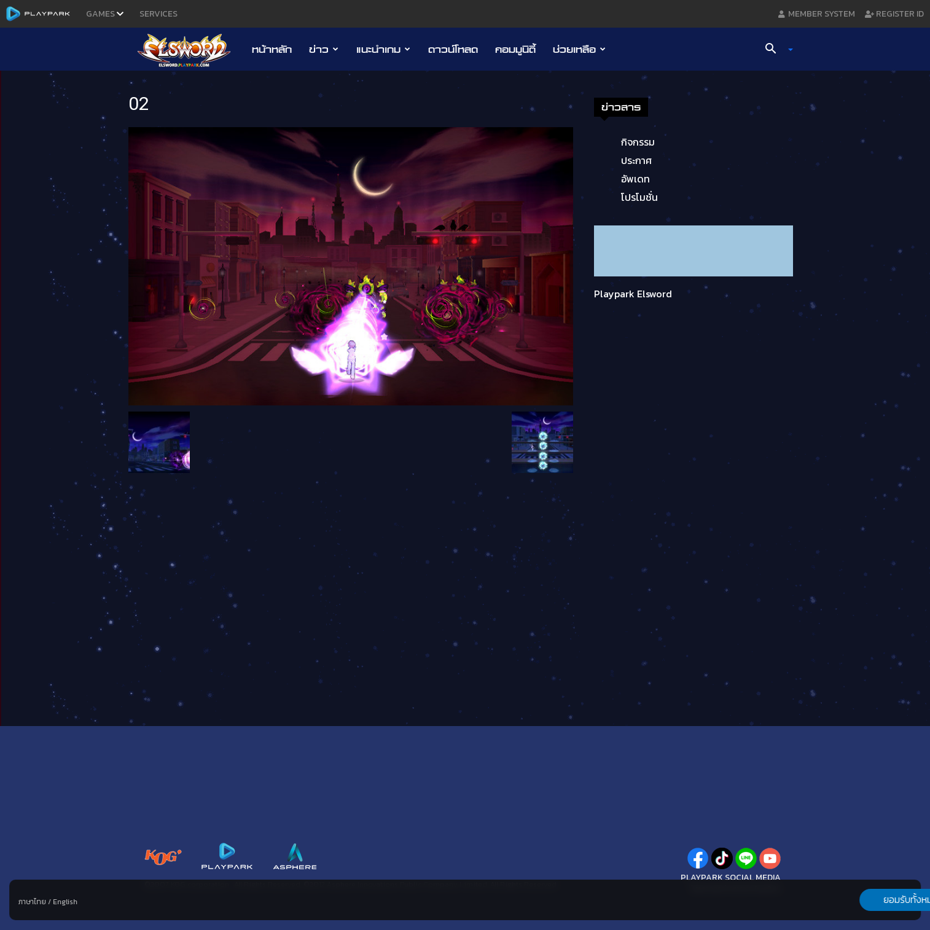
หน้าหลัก (272, 49)
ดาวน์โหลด (453, 49)
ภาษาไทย (32, 901)
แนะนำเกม (383, 49)
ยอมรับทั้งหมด (856, 900)
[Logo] (190, 50)
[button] (774, 50)
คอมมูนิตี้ (515, 49)
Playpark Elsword (633, 293)
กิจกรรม (638, 142)
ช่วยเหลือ (579, 49)
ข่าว (323, 49)
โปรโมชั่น (639, 197)
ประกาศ (636, 160)
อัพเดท (635, 178)
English (65, 901)
